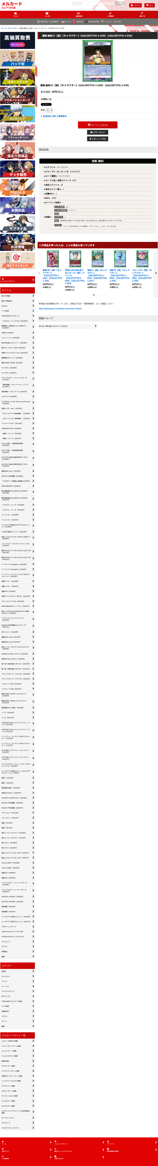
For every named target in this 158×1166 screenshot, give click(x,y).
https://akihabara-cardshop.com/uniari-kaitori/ (60, 309)
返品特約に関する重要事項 (54, 116)
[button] (142, 15)
